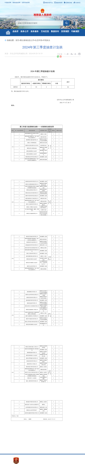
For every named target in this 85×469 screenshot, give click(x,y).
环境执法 (46, 40)
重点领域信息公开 (27, 40)
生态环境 (38, 40)
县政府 (15, 31)
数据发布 (55, 31)
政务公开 (24, 31)
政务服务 (35, 31)
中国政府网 (8, 2)
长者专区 (76, 2)
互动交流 (45, 31)
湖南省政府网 (16, 2)
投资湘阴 (65, 31)
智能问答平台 (48, 2)
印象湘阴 (75, 31)
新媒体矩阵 (58, 2)
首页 (17, 40)
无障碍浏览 (68, 2)
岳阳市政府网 (26, 2)
